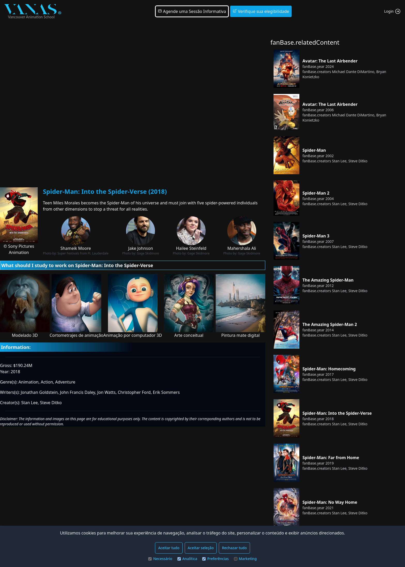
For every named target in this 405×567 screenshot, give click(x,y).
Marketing (245, 558)
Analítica (187, 558)
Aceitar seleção (201, 547)
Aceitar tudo (168, 547)
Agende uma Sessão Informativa (192, 11)
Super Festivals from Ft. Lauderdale (82, 253)
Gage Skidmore (148, 253)
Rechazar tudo (234, 547)
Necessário (160, 558)
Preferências (215, 558)
